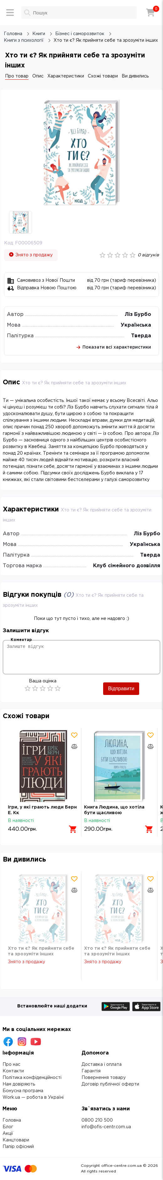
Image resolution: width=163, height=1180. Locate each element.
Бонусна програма (23, 1091)
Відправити (121, 688)
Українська (136, 325)
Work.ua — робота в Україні (33, 1097)
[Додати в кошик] (73, 829)
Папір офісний (18, 1147)
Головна (12, 1120)
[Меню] (10, 12)
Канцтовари (16, 1140)
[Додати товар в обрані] (74, 735)
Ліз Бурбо (138, 314)
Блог (8, 1127)
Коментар (21, 640)
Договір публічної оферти (110, 1084)
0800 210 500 (97, 1120)
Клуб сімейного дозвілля (126, 565)
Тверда (141, 336)
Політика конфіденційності (32, 1078)
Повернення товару (104, 1078)
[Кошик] (150, 12)
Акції (8, 1133)
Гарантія (91, 1071)
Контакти (13, 1071)
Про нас (11, 1064)
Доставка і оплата (102, 1064)
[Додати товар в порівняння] (74, 746)
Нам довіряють (19, 1084)
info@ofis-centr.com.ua (106, 1127)
